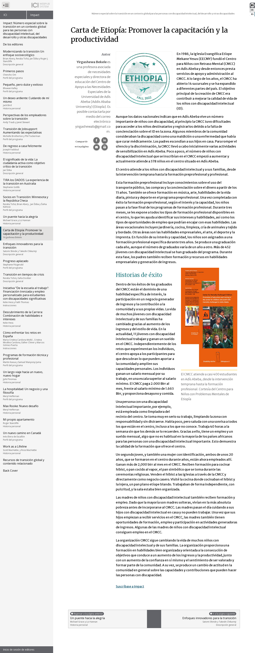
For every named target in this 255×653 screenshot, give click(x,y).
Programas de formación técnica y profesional (26, 360)
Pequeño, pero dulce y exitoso (26, 88)
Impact (34, 15)
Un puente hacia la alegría (26, 220)
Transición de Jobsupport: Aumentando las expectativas (26, 134)
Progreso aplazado (26, 264)
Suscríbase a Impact (131, 586)
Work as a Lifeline (26, 449)
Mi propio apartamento (26, 423)
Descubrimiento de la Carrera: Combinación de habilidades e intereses (26, 318)
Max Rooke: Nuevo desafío (26, 409)
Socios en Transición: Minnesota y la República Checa (26, 203)
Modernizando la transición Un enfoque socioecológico (26, 57)
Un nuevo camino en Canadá (26, 436)
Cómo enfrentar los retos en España (26, 340)
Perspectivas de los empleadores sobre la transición (26, 118)
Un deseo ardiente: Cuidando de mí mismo (26, 103)
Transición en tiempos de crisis (26, 278)
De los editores (13, 44)
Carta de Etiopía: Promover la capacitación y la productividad (26, 233)
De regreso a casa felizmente (26, 149)
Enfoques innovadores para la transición (26, 249)
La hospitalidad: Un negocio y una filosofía (26, 394)
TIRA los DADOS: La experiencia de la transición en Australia (26, 185)
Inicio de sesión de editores (18, 649)
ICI (5, 15)
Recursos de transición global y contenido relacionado (23, 461)
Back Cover (10, 471)
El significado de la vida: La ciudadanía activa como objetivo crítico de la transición (26, 166)
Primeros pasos (26, 74)
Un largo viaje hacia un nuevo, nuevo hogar (26, 377)
